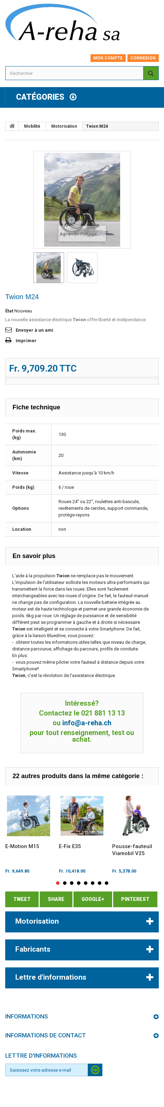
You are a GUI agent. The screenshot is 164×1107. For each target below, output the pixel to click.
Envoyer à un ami (34, 330)
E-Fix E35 (70, 846)
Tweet (22, 899)
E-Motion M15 (22, 846)
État (9, 310)
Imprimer (26, 340)
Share (56, 899)
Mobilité (32, 126)
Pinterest (135, 899)
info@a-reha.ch (86, 723)
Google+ (92, 899)
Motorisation (64, 126)
